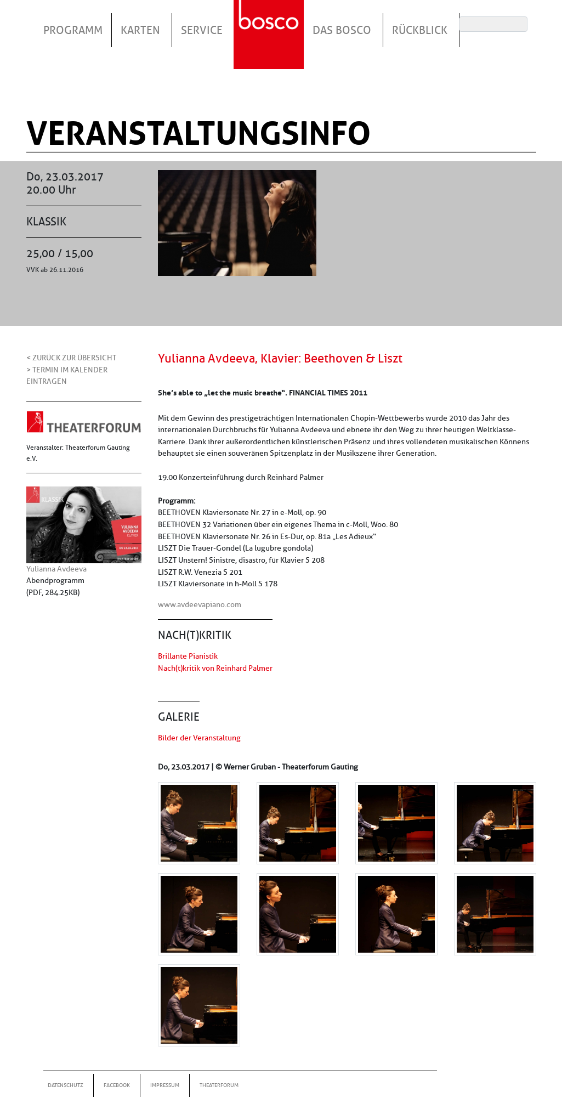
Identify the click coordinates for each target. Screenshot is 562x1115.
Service (202, 30)
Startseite (270, 21)
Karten (140, 30)
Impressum (164, 1085)
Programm (73, 30)
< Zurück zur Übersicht (71, 358)
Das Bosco (342, 30)
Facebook (117, 1085)
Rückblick (419, 30)
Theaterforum (219, 1085)
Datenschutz (65, 1085)
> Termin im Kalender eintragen (66, 376)
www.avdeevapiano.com (199, 604)
